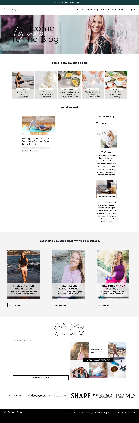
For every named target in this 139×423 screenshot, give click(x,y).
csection (25, 150)
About (89, 9)
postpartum (33, 150)
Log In (132, 9)
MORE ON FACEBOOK (40, 378)
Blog (96, 9)
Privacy (89, 412)
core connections (44, 147)
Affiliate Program (103, 412)
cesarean (33, 147)
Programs (105, 9)
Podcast (123, 9)
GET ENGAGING (60, 305)
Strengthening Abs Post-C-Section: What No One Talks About (36, 141)
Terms (81, 412)
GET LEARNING (15, 305)
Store (114, 9)
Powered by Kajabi (128, 419)
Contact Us (70, 412)
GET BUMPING (104, 305)
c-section (25, 147)
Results (80, 9)
